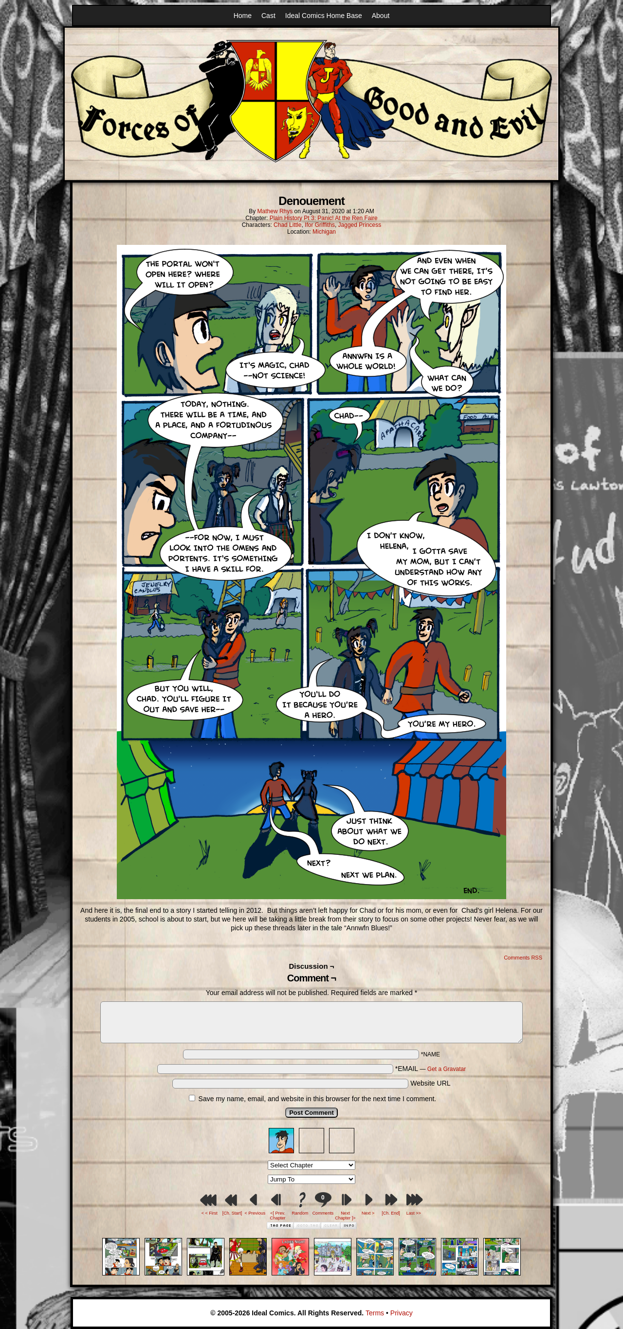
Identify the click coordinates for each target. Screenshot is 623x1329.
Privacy (401, 1313)
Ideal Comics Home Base (323, 15)
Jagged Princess (360, 225)
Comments (322, 1204)
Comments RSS (523, 957)
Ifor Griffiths (320, 225)
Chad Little (287, 225)
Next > (368, 1213)
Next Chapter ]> (345, 1215)
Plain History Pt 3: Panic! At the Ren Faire (324, 218)
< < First (210, 1213)
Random (300, 1213)
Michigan (324, 231)
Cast (268, 15)
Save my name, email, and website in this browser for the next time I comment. (318, 1099)
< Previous (254, 1213)
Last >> (413, 1213)
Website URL (430, 1083)
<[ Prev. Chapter (278, 1215)
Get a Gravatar (446, 1069)
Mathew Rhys (275, 211)
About (381, 15)
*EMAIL (430, 1068)
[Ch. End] (391, 1213)
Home (243, 15)
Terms (375, 1313)
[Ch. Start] (232, 1213)
